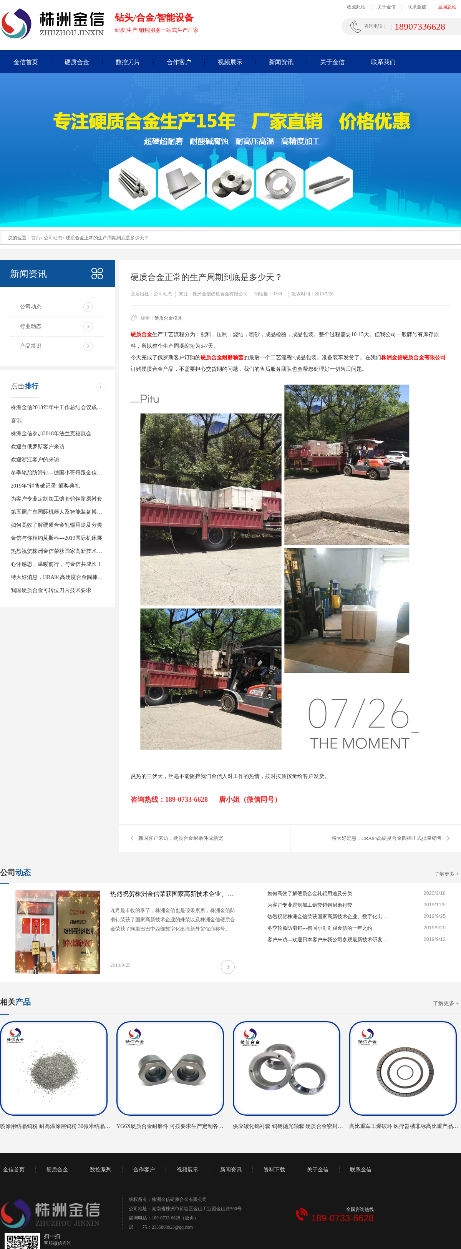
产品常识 (30, 346)
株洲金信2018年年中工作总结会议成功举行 (62, 407)
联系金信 (417, 7)
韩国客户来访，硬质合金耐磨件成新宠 (180, 838)
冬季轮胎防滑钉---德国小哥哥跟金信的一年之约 (67, 473)
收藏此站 (356, 7)
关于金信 (386, 7)
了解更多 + (446, 874)
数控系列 (100, 1170)
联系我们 (383, 62)
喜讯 (16, 420)
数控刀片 (128, 62)
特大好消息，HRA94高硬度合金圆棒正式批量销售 (387, 838)
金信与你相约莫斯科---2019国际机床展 (56, 538)
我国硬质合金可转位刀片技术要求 (51, 590)
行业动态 (30, 326)
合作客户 (179, 62)
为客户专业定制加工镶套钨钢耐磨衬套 (56, 499)
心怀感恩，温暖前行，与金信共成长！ (56, 564)
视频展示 (230, 62)
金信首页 (25, 62)
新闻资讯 (281, 62)
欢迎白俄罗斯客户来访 (38, 447)
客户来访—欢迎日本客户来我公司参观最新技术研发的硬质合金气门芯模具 (328, 939)
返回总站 (447, 7)
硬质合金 (77, 62)
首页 (35, 238)
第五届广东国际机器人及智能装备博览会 (59, 512)
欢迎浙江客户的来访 (35, 460)
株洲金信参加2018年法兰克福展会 (51, 433)
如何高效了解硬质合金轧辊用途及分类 (56, 525)
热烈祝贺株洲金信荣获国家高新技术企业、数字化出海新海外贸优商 (91, 551)
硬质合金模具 (168, 318)
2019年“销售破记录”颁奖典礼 (45, 486)
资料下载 (274, 1170)
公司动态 (30, 307)
